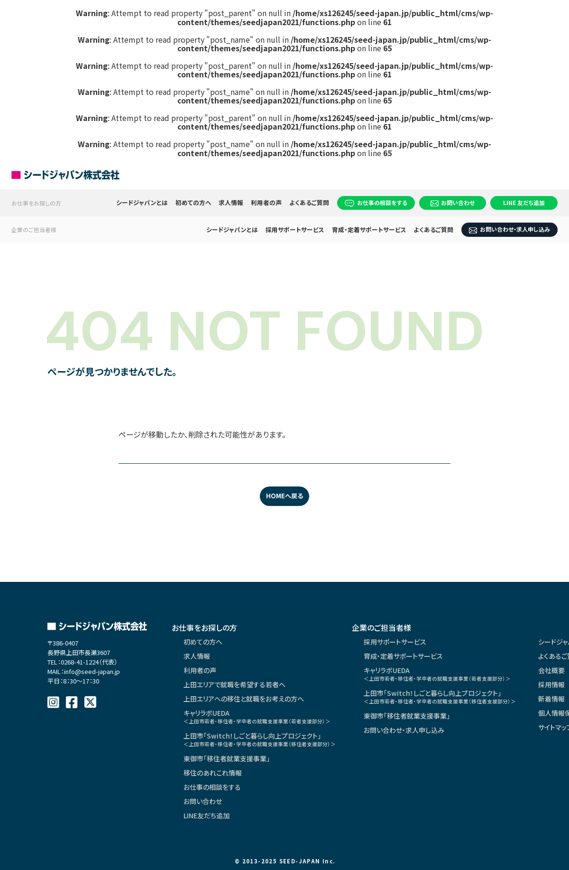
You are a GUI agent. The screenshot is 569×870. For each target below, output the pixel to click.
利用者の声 (266, 202)
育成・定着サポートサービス (369, 229)
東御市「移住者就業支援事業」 (227, 758)
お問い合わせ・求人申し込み (509, 229)
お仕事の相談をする (376, 202)
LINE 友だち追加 (524, 202)
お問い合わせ (453, 202)
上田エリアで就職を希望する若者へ (234, 684)
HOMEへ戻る (284, 495)
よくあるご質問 (309, 202)
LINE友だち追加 (206, 815)
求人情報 (231, 202)
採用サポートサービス (295, 229)
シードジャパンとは (142, 202)
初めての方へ (193, 202)
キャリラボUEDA (257, 716)
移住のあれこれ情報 (213, 772)
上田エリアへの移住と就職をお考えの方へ (244, 698)
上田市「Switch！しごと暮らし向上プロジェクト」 (260, 739)
